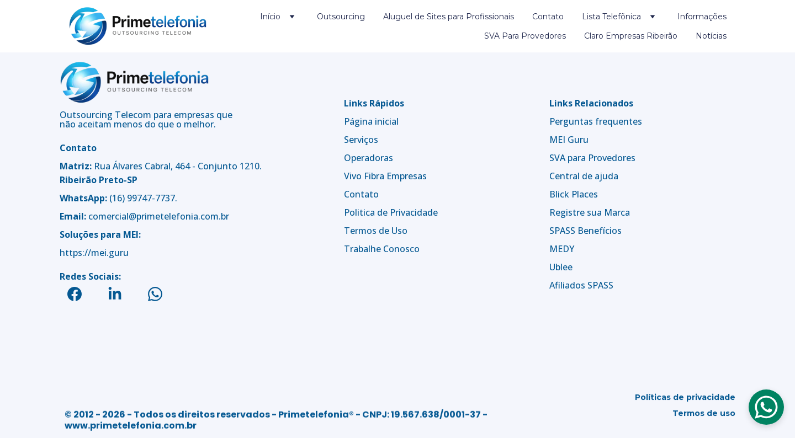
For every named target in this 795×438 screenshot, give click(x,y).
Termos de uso (703, 416)
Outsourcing (341, 17)
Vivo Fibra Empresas (385, 176)
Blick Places (573, 194)
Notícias (711, 36)
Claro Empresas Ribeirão (630, 36)
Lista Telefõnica (611, 17)
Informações (702, 17)
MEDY (561, 249)
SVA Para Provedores (525, 36)
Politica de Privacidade (391, 212)
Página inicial (371, 121)
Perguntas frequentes (595, 121)
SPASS (562, 231)
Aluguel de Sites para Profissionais (448, 17)
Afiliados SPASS (581, 285)
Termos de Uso (375, 231)
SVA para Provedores (592, 158)
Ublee (561, 267)
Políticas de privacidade (685, 400)
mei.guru (110, 253)
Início (270, 17)
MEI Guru (569, 139)
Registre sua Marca (589, 212)
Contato (548, 17)
